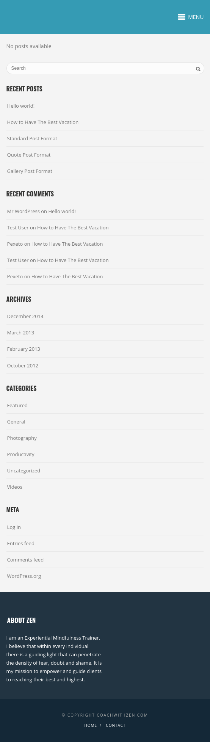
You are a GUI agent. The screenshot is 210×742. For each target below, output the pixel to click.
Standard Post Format (32, 138)
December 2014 (25, 316)
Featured (17, 405)
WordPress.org (24, 576)
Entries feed (20, 543)
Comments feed (25, 559)
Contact (115, 725)
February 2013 (23, 348)
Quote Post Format (29, 154)
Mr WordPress (23, 211)
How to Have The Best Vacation (43, 122)
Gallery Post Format (29, 171)
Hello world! (21, 105)
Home (90, 725)
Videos (14, 486)
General (16, 421)
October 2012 (22, 365)
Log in (14, 527)
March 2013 (20, 332)
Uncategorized (24, 470)
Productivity (20, 454)
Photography (22, 438)
